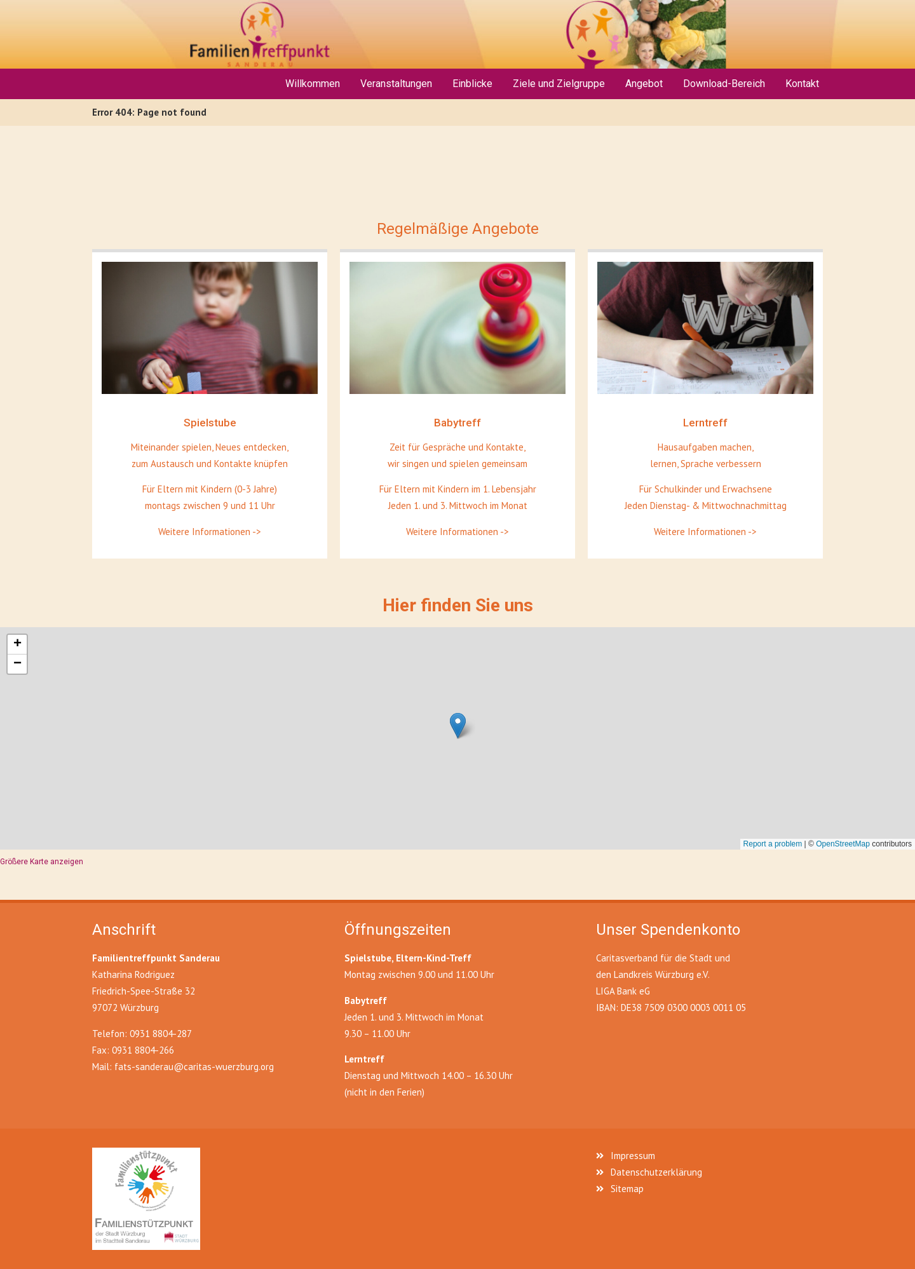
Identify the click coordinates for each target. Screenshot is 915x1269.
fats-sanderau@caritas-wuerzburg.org (194, 1067)
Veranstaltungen (396, 84)
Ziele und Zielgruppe (559, 84)
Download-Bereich (724, 84)
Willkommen (312, 84)
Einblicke (472, 84)
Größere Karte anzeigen (41, 861)
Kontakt (802, 84)
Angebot (644, 84)
